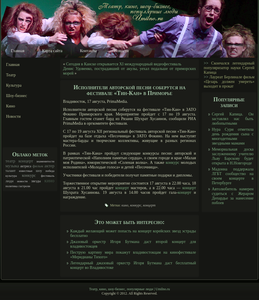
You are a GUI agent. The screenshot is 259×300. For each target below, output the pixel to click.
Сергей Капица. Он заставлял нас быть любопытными (233, 119)
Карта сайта (52, 51)
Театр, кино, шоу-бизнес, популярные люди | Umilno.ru (129, 289)
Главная (17, 51)
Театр (11, 75)
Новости (121, 51)
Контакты (88, 51)
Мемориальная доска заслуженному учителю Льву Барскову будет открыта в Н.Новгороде (233, 156)
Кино (10, 106)
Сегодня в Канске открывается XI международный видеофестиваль (124, 64)
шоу (39, 171)
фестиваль (47, 175)
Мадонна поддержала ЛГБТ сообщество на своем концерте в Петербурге (233, 176)
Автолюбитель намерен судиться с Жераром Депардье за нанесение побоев (233, 196)
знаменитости (45, 161)
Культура (14, 85)
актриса (25, 166)
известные (26, 170)
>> (206, 63)
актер (49, 166)
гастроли (24, 186)
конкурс (29, 175)
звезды (36, 181)
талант (10, 171)
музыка (12, 166)
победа (49, 170)
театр (10, 161)
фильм (38, 166)
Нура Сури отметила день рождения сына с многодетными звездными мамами (233, 136)
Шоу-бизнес (16, 96)
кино (49, 180)
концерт (25, 161)
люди (9, 181)
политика (11, 186)
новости (22, 181)
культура (11, 175)
